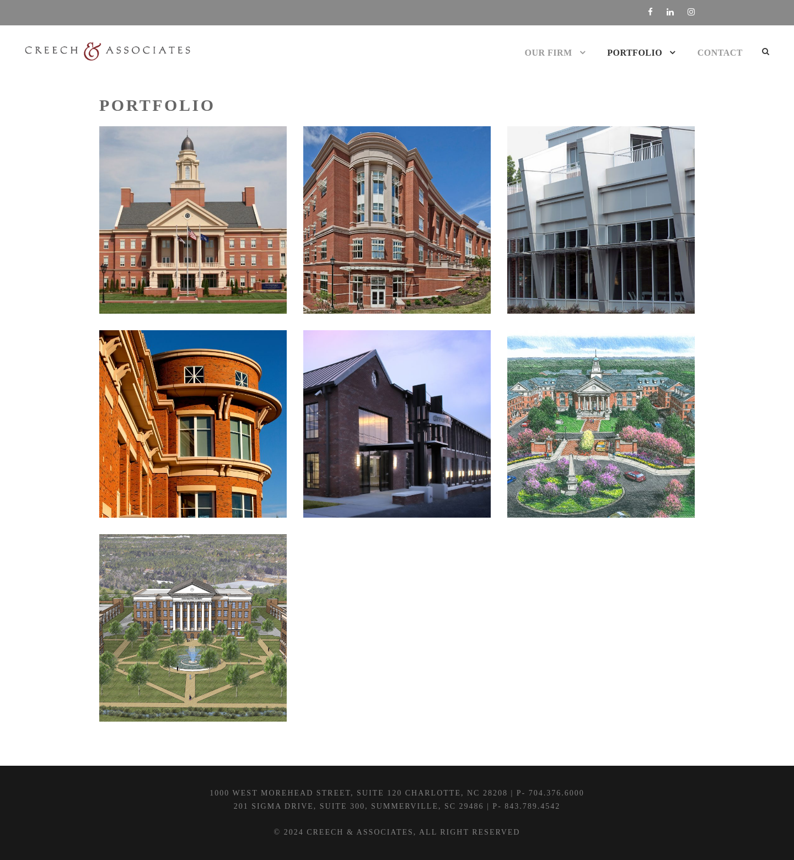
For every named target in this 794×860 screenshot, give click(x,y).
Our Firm (548, 52)
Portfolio (634, 52)
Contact (720, 52)
